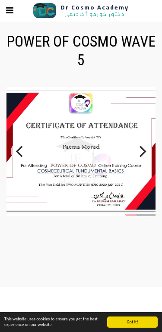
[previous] (20, 151)
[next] (141, 151)
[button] (9, 10)
